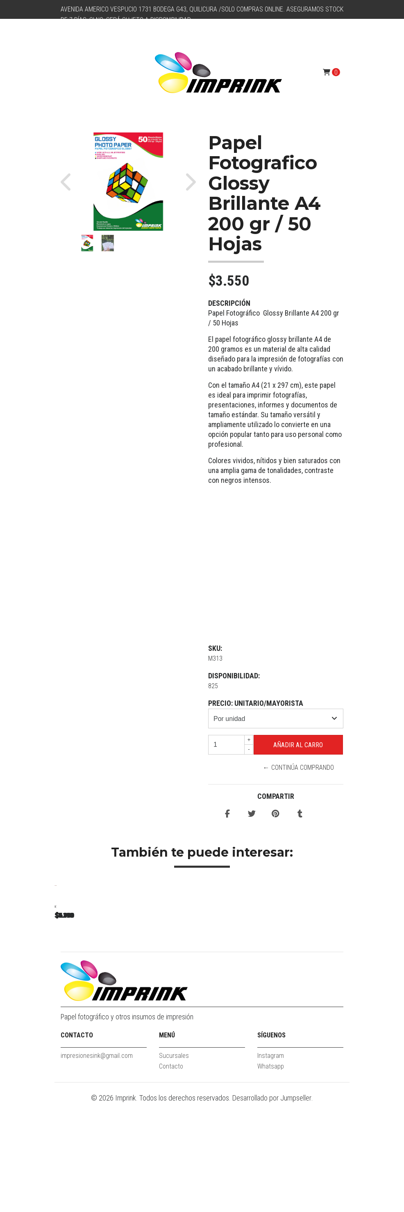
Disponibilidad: (234, 675)
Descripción (229, 303)
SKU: (215, 648)
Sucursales (174, 1164)
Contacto (171, 1175)
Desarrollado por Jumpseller (271, 1206)
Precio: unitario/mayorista (255, 703)
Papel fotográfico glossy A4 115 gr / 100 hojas (112, 1004)
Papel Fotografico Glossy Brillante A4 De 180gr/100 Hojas (341, 1004)
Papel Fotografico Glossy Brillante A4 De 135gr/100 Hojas (226, 1004)
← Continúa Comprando (298, 767)
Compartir (275, 796)
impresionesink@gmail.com (97, 1164)
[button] (70, 181)
